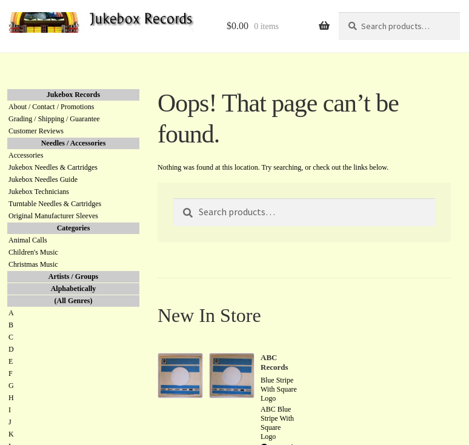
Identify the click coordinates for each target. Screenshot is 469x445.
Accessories (25, 155)
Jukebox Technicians (38, 191)
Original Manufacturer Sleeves (53, 216)
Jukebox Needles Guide (43, 179)
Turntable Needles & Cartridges (54, 203)
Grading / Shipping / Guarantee (54, 119)
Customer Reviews (36, 131)
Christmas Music (33, 264)
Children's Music (33, 252)
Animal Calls (27, 240)
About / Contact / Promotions (51, 106)
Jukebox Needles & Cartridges (53, 167)
